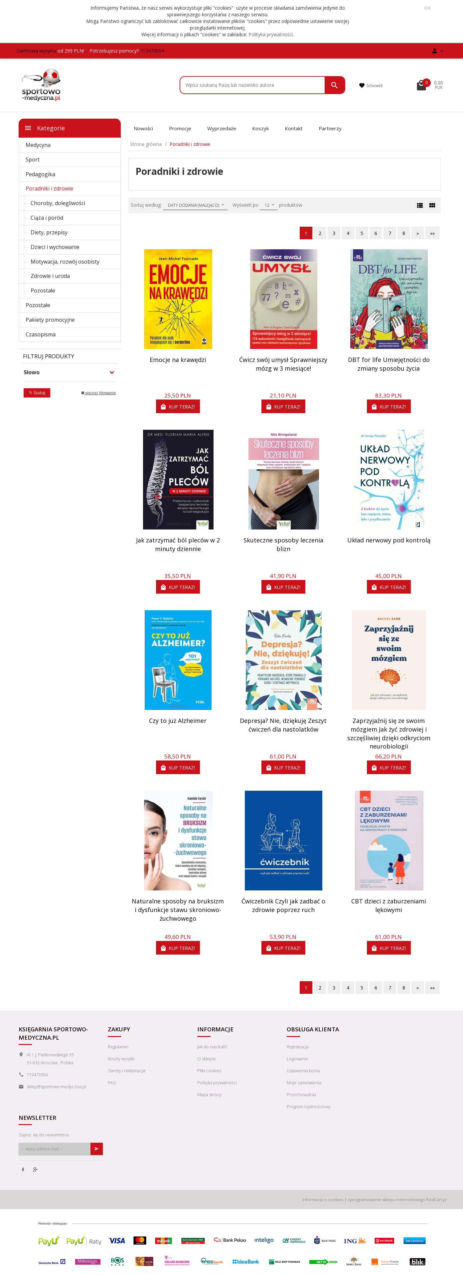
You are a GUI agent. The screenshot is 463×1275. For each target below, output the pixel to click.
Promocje (180, 128)
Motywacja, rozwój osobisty (65, 261)
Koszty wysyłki (121, 1059)
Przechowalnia (301, 1095)
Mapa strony (209, 1095)
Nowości (143, 128)
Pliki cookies (209, 1071)
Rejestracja (298, 1047)
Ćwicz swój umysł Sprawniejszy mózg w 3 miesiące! (283, 364)
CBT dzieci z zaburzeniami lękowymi (388, 905)
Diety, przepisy (49, 232)
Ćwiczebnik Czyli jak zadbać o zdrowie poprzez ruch (283, 905)
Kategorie (44, 128)
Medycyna (38, 145)
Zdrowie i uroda (50, 276)
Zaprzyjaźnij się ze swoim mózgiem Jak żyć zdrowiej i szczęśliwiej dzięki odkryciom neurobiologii (388, 733)
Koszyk (260, 128)
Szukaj (37, 393)
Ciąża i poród (47, 217)
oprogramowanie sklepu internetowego (386, 1200)
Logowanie (297, 1059)
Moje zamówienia (304, 1083)
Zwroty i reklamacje (127, 1071)
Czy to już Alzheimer (178, 721)
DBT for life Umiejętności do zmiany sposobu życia (389, 364)
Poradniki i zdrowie (49, 188)
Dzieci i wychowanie (55, 247)
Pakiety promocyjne (50, 319)
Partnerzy (330, 128)
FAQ (112, 1083)
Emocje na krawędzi (178, 360)
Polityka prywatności (270, 34)
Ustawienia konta (303, 1071)
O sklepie (206, 1059)
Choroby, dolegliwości (58, 203)
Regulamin (118, 1047)
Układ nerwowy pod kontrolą (388, 540)
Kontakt (294, 128)
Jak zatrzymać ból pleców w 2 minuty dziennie (178, 544)
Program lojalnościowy (309, 1106)
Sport (33, 159)
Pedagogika (40, 174)
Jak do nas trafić (212, 1047)
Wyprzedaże (221, 128)
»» (432, 233)
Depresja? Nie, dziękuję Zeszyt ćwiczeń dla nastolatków (283, 725)
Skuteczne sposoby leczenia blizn (283, 544)
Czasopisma (41, 334)
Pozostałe (43, 290)
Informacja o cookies (322, 1200)
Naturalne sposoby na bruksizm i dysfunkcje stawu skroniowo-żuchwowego (178, 909)
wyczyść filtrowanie (98, 393)
